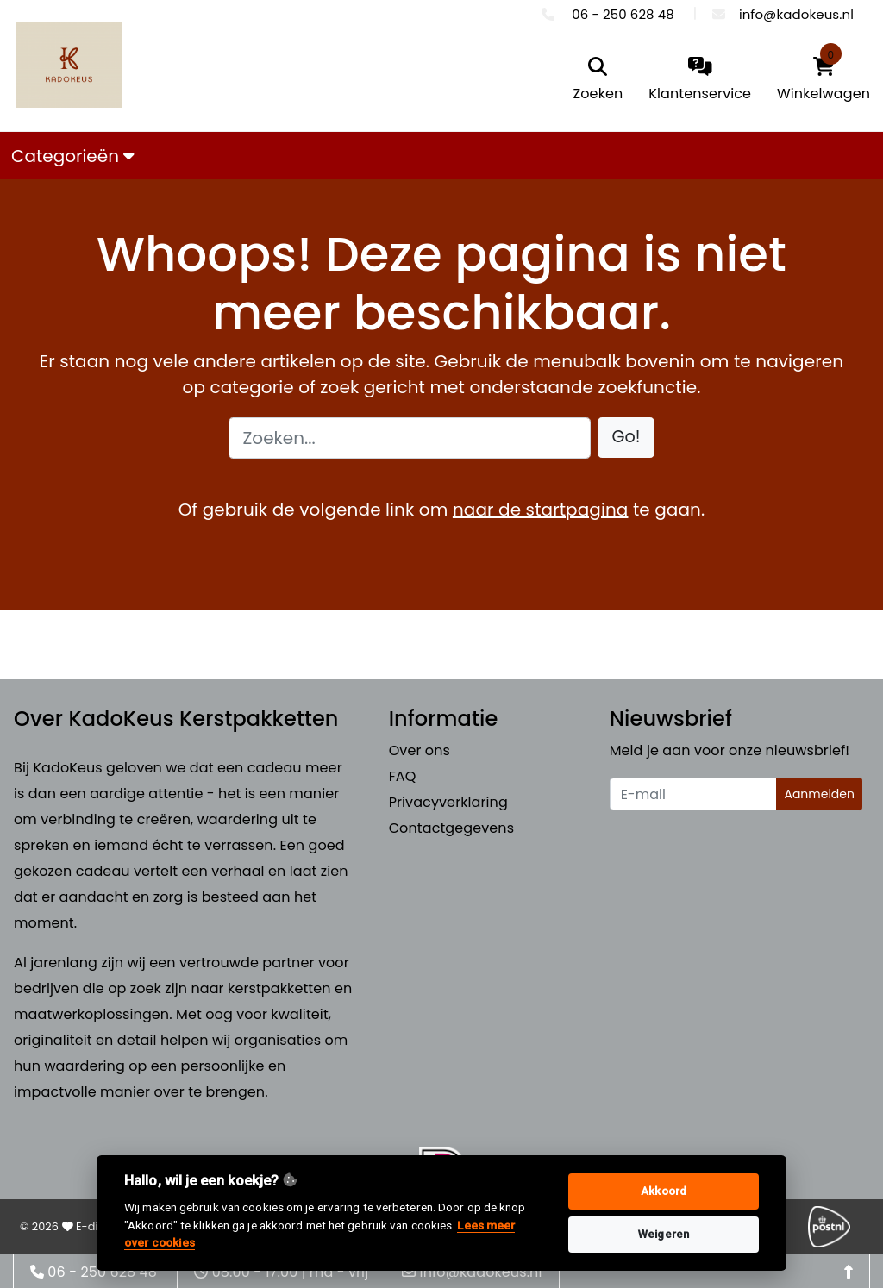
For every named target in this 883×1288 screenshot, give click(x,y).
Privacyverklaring (448, 802)
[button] (626, 437)
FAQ (402, 776)
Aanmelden (819, 794)
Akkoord (663, 1191)
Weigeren (663, 1234)
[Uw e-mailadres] (694, 794)
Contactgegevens (451, 828)
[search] (598, 80)
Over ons (419, 750)
